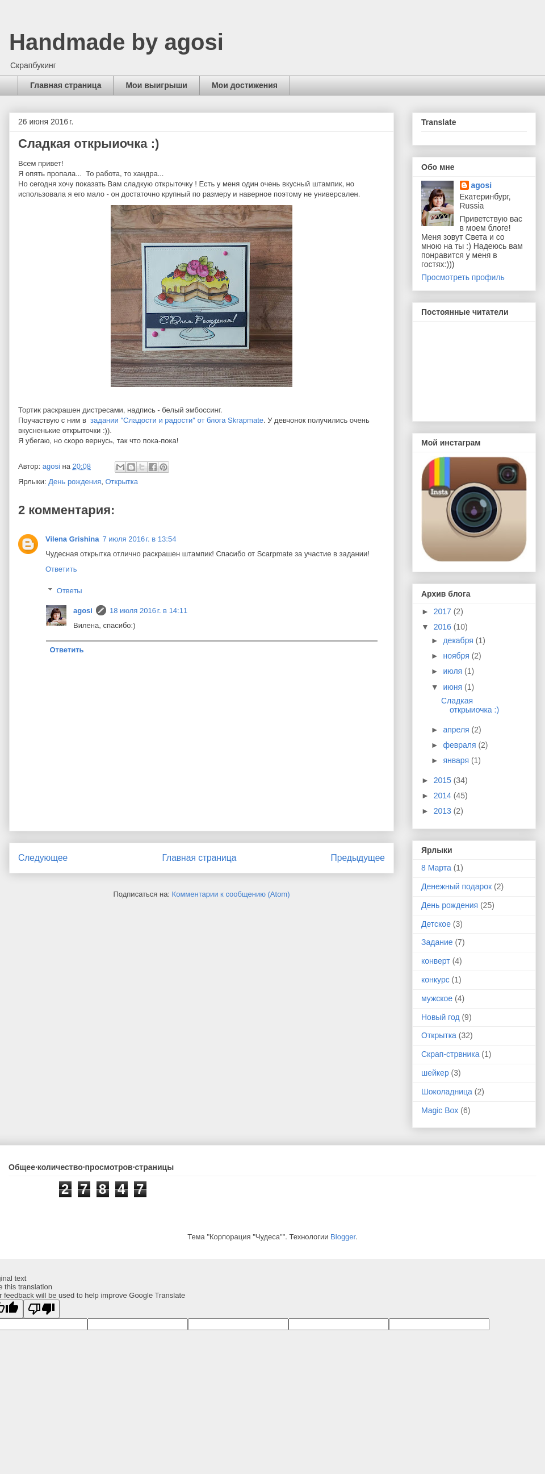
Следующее (43, 858)
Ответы (69, 590)
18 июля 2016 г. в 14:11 (148, 610)
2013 (444, 810)
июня (453, 687)
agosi (83, 610)
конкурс (435, 979)
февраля (460, 745)
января (457, 760)
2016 (444, 626)
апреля (457, 729)
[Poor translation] (41, 1309)
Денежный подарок (456, 886)
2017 (444, 611)
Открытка (121, 481)
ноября (457, 655)
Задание (437, 942)
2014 (444, 795)
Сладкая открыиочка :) (470, 705)
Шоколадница (446, 1091)
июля (453, 671)
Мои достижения (245, 85)
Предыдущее (358, 858)
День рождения (74, 481)
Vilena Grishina (72, 539)
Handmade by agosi (116, 42)
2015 (444, 780)
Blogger (342, 1237)
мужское (436, 998)
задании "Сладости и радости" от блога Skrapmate (176, 420)
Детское (436, 923)
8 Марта (436, 867)
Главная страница (65, 85)
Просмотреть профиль (463, 277)
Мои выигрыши (156, 85)
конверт (435, 960)
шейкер (435, 1072)
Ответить (61, 569)
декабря (459, 640)
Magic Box (439, 1110)
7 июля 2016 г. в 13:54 (139, 539)
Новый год (440, 1017)
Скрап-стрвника (450, 1054)
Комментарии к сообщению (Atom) (231, 894)
